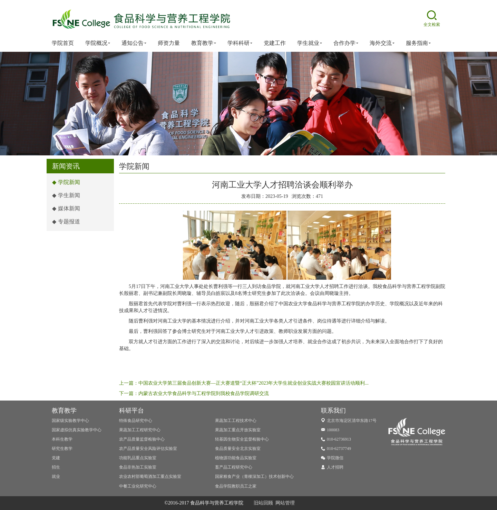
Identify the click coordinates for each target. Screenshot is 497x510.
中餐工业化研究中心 (137, 486)
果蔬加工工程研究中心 (139, 429)
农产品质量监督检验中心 (142, 439)
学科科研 (239, 43)
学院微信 (332, 457)
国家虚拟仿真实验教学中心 (76, 429)
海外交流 (382, 43)
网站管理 (285, 503)
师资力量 (169, 43)
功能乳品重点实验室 (137, 457)
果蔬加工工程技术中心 (235, 420)
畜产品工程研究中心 (233, 467)
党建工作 (275, 43)
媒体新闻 (66, 208)
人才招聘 (332, 467)
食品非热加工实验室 (137, 467)
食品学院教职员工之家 (235, 486)
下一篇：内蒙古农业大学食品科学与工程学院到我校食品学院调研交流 (194, 393)
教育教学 (203, 43)
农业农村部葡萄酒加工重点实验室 (150, 476)
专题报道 (66, 221)
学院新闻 (66, 182)
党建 (56, 457)
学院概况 (97, 43)
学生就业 (309, 43)
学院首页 (63, 43)
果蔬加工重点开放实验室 (238, 429)
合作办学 (345, 43)
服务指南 (418, 43)
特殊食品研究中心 (135, 420)
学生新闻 (66, 195)
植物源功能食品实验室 (235, 457)
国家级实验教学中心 (70, 420)
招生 (56, 467)
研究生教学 (62, 448)
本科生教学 (62, 439)
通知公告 (133, 43)
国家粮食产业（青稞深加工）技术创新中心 (254, 476)
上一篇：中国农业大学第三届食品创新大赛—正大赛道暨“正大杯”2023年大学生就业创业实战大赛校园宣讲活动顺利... (244, 383)
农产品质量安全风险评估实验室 (148, 448)
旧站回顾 (263, 503)
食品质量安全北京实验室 (238, 448)
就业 (56, 476)
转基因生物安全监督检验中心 (242, 439)
